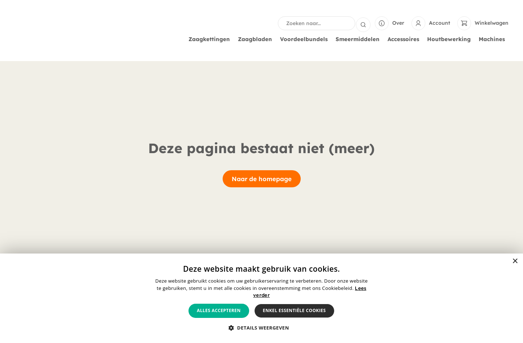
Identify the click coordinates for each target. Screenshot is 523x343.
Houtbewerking (450, 39)
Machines (493, 39)
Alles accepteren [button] (219, 310)
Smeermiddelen (359, 39)
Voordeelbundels (305, 39)
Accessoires (405, 39)
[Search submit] (363, 23)
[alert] (261, 298)
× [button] (515, 261)
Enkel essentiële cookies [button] (294, 310)
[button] (261, 328)
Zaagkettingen (211, 39)
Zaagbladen (257, 39)
